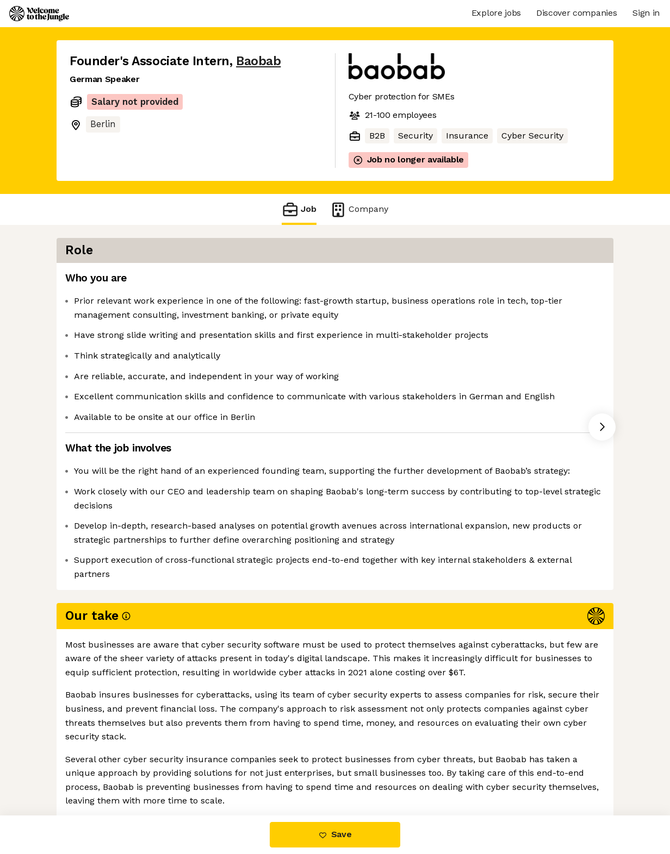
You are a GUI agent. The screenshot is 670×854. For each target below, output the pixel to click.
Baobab (258, 61)
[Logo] (39, 13)
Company (359, 209)
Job (299, 209)
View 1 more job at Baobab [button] (202, 769)
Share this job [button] (99, 769)
